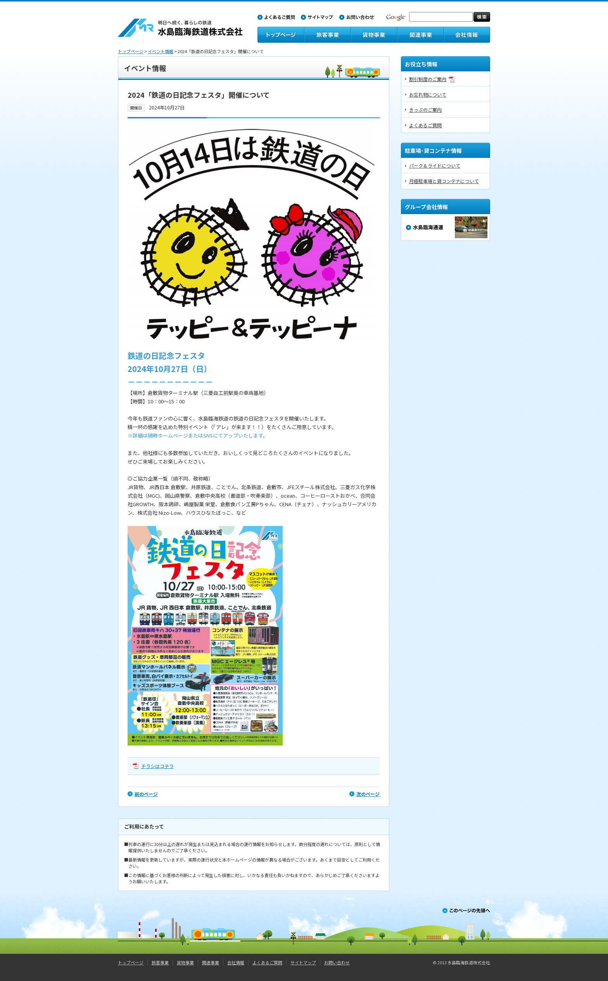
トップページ (130, 51)
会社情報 (235, 962)
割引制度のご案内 (427, 79)
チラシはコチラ (157, 766)
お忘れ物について (427, 94)
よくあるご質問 (425, 125)
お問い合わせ (337, 962)
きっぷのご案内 (425, 109)
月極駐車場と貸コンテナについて (444, 181)
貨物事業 (185, 962)
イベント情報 (160, 51)
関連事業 (210, 962)
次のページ (368, 794)
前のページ (146, 794)
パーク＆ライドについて (434, 165)
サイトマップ (303, 962)
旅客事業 (160, 962)
